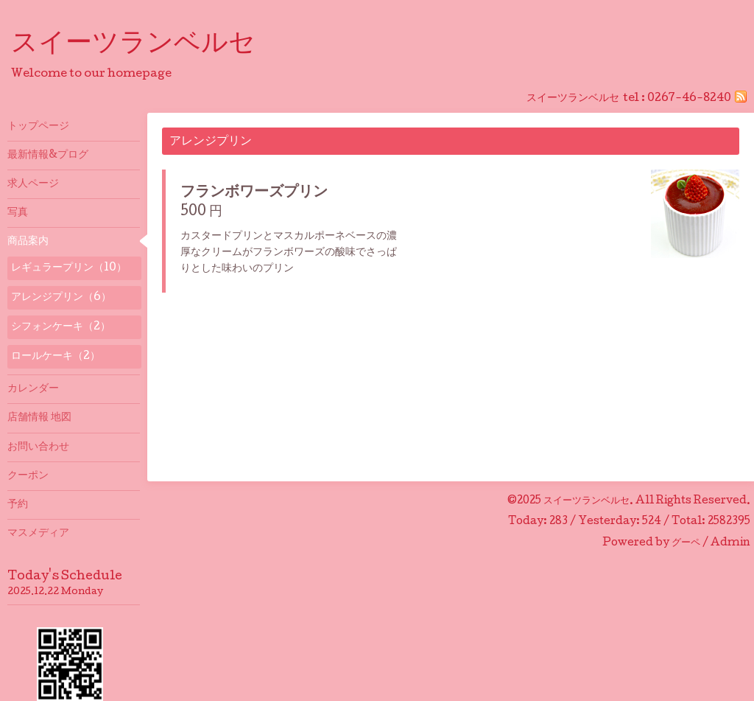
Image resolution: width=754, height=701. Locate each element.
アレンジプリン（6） (61, 298)
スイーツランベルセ (146, 45)
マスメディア (38, 534)
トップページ (38, 127)
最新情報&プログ (47, 155)
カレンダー (33, 389)
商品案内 (28, 242)
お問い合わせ (38, 447)
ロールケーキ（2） (55, 357)
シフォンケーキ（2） (60, 327)
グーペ (686, 543)
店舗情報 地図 (39, 418)
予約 (17, 505)
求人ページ (33, 184)
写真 (17, 213)
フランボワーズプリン (254, 193)
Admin (730, 543)
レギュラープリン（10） (69, 268)
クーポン (28, 476)
